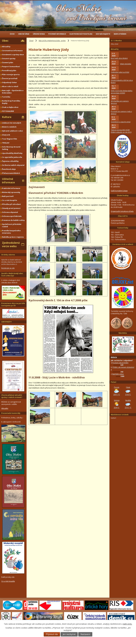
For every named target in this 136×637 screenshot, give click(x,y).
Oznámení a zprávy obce (13, 54)
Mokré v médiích (9, 127)
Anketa (114, 357)
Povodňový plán (9, 70)
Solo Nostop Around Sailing (11, 148)
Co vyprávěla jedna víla (12, 157)
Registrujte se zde (8, 268)
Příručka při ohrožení (11, 204)
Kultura (6, 117)
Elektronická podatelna (81, 34)
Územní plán (7, 62)
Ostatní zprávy (8, 58)
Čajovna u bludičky (10, 161)
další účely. (127, 624)
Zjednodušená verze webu (11, 244)
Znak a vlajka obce (10, 107)
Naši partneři (8, 196)
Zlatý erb (6, 135)
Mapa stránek (120, 34)
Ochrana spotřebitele (12, 216)
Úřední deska (39, 34)
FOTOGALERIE (8, 111)
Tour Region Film (9, 139)
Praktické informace (11, 188)
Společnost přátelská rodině (11, 225)
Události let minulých (11, 123)
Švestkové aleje (9, 169)
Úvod (12, 34)
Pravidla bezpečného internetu (11, 231)
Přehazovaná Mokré (11, 173)
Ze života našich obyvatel (13, 165)
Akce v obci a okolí (10, 86)
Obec (5, 40)
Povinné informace (57, 34)
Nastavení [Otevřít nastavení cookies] (85, 634)
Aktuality (6, 46)
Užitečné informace (8, 180)
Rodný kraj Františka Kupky (11, 102)
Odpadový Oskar (9, 82)
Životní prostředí (9, 78)
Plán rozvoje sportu (11, 74)
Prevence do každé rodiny (13, 220)
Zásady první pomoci (11, 208)
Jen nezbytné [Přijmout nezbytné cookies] (69, 634)
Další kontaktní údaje (119, 190)
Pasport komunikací (11, 66)
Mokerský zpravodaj (11, 192)
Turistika (6, 97)
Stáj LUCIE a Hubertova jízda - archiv (52, 41)
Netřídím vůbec (118, 374)
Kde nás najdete (103, 34)
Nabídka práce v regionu (13, 237)
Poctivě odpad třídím (120, 363)
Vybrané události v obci (12, 131)
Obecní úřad (23, 34)
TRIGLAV (5, 143)
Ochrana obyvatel (10, 212)
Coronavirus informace (12, 50)
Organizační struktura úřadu (122, 211)
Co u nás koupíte (9, 200)
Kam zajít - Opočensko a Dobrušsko (12, 91)
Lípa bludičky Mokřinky (12, 153)
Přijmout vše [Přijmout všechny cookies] (52, 634)
